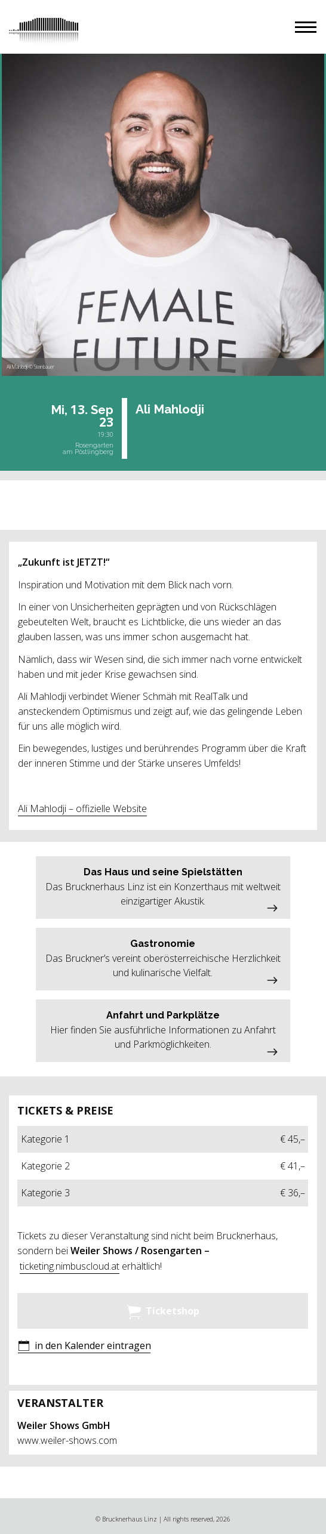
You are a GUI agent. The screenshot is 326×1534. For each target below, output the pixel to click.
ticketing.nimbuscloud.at (69, 1266)
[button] (305, 27)
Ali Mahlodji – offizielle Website (82, 808)
